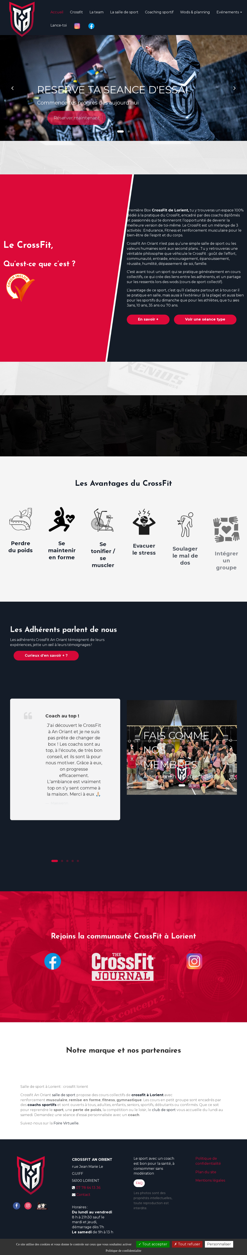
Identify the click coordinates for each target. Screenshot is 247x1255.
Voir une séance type (205, 319)
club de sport (164, 1110)
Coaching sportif (159, 10)
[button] (12, 88)
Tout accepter (152, 1244)
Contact (83, 1195)
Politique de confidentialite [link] (123, 1250)
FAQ (139, 1183)
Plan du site (205, 1172)
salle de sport (63, 1095)
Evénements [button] (229, 10)
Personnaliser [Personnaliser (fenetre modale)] (219, 1244)
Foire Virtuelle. (66, 1123)
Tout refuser (187, 1244)
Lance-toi (58, 23)
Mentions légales (210, 1180)
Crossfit (76, 10)
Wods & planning (195, 10)
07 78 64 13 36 (88, 1188)
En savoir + (148, 319)
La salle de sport (124, 10)
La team (96, 10)
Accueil (56, 10)
